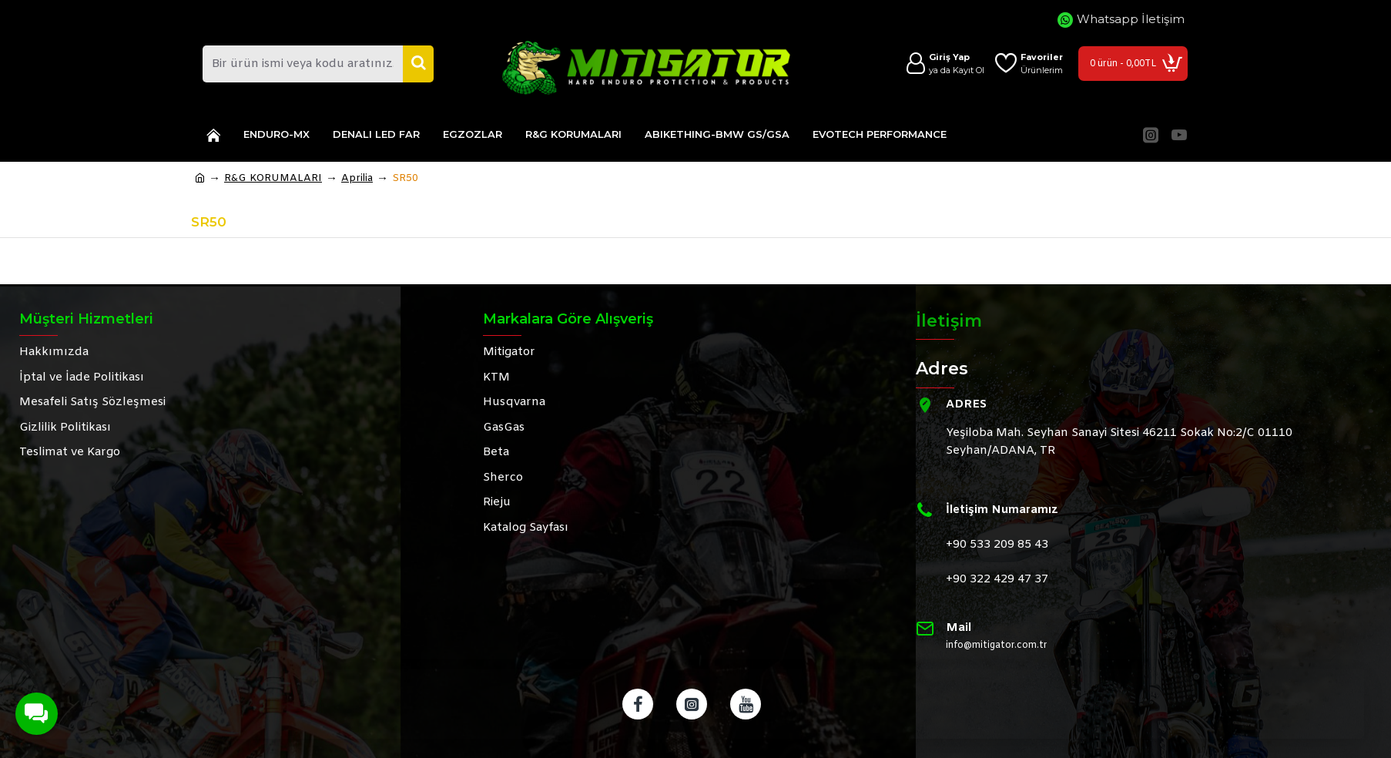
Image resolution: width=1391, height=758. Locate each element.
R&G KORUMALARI (273, 178)
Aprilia (357, 178)
